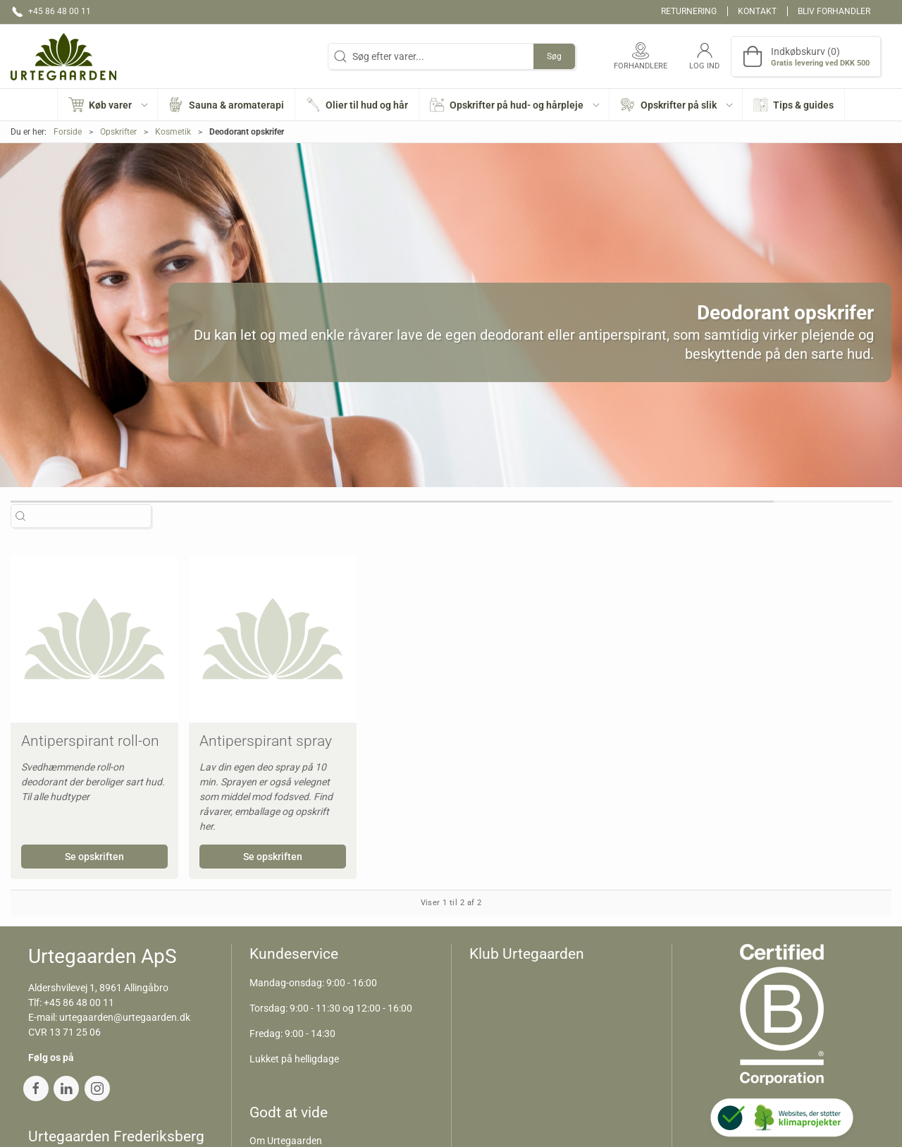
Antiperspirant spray (265, 740)
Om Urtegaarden (285, 1140)
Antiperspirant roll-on (90, 740)
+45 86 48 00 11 (79, 1002)
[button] (108, 105)
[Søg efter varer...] (88, 516)
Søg (554, 56)
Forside (68, 132)
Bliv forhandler (834, 11)
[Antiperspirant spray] (273, 639)
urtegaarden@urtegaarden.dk (124, 1017)
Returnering (689, 11)
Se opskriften (94, 856)
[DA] (63, 56)
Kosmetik (173, 132)
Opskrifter (118, 132)
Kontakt (757, 11)
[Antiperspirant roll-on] (94, 639)
